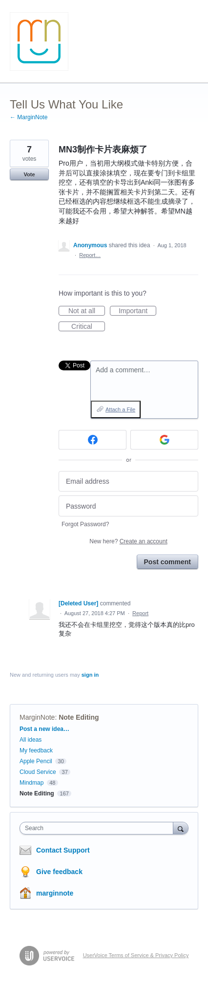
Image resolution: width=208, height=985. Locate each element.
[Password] (128, 505)
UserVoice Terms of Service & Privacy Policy (136, 955)
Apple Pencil (36, 761)
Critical (88, 326)
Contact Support (63, 850)
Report (140, 613)
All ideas (31, 739)
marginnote (54, 893)
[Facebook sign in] (92, 440)
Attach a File (120, 409)
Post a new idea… (44, 729)
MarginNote (37, 717)
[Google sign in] (164, 440)
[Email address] (128, 481)
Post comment (167, 562)
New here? (128, 541)
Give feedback (59, 872)
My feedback (36, 750)
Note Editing (79, 717)
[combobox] (98, 828)
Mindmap (31, 782)
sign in (90, 675)
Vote (29, 174)
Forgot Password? (85, 524)
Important (137, 311)
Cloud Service (38, 772)
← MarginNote (28, 117)
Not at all (86, 311)
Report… (90, 255)
